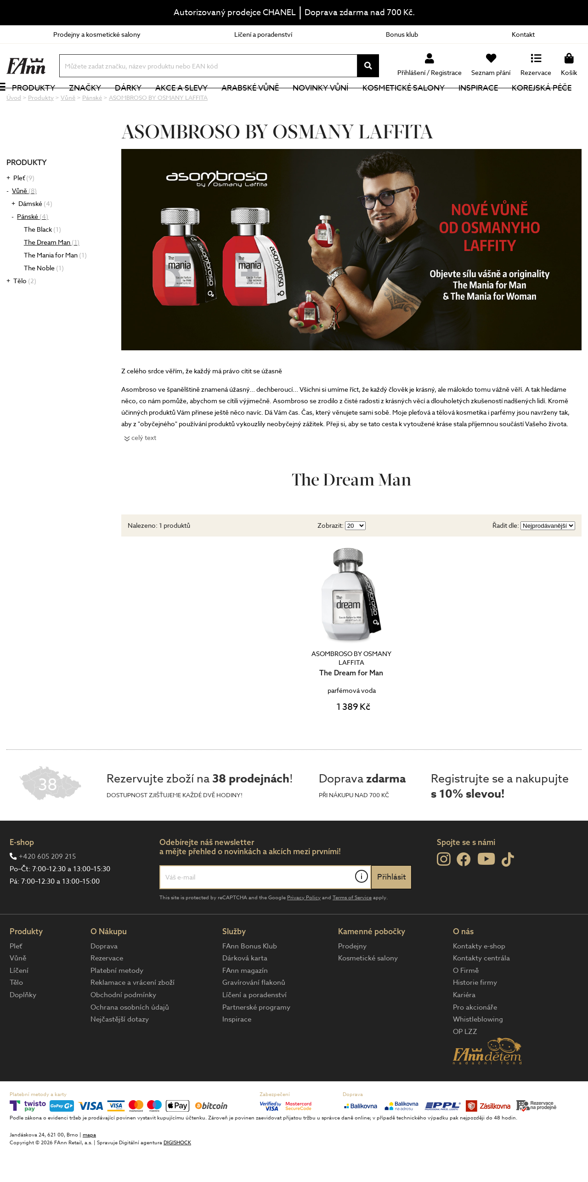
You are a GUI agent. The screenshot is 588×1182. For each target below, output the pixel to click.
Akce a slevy (191, 103)
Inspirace (488, 103)
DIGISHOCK (177, 1173)
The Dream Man (51, 272)
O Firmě (466, 1001)
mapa (89, 1166)
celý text (143, 468)
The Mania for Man (55, 285)
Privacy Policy (304, 928)
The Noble (44, 298)
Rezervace (106, 989)
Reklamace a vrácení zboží (132, 1013)
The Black (42, 260)
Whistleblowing (478, 1050)
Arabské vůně (260, 103)
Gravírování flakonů (253, 1013)
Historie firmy (475, 1013)
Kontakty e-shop (479, 977)
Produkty (43, 103)
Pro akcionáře (475, 1038)
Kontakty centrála (481, 989)
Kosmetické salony (414, 103)
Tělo (24, 311)
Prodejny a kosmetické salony (97, 34)
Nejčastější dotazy (119, 1050)
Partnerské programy (256, 1038)
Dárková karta (244, 989)
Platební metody (116, 1001)
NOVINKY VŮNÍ (331, 103)
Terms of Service (352, 928)
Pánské (32, 247)
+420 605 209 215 (47, 887)
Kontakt (523, 34)
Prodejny (352, 977)
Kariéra (464, 1026)
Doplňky (23, 1026)
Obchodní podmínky (123, 1026)
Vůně (24, 221)
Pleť (23, 208)
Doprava (104, 977)
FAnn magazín (245, 1001)
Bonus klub (402, 34)
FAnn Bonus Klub (249, 977)
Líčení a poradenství (263, 34)
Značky (95, 103)
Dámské (35, 234)
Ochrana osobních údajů (129, 1038)
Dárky (138, 103)
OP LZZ (465, 1062)
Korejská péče (552, 103)
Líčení (19, 1001)
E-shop (22, 873)
